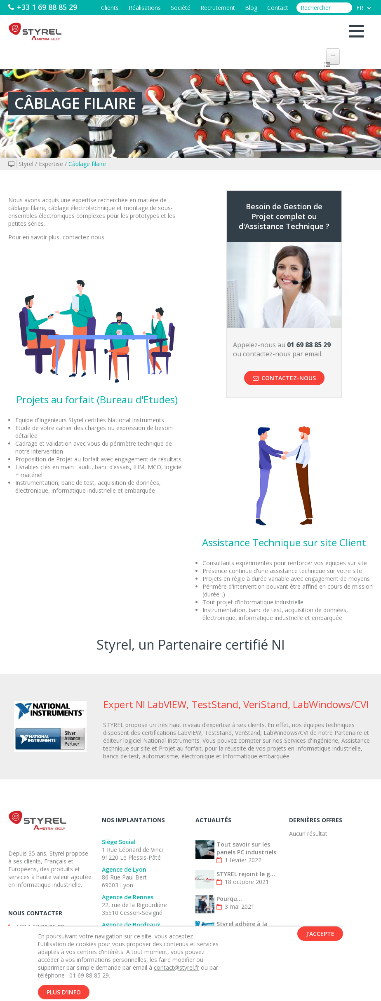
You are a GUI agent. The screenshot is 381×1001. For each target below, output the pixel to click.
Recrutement (217, 8)
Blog (251, 8)
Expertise (51, 164)
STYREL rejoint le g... (245, 874)
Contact (277, 8)
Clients (110, 8)
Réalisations (145, 8)
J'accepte (320, 939)
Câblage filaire (87, 164)
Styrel (26, 164)
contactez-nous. (84, 237)
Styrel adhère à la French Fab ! (242, 928)
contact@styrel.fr (176, 973)
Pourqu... (229, 899)
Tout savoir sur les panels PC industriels (246, 848)
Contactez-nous (284, 378)
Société (180, 8)
